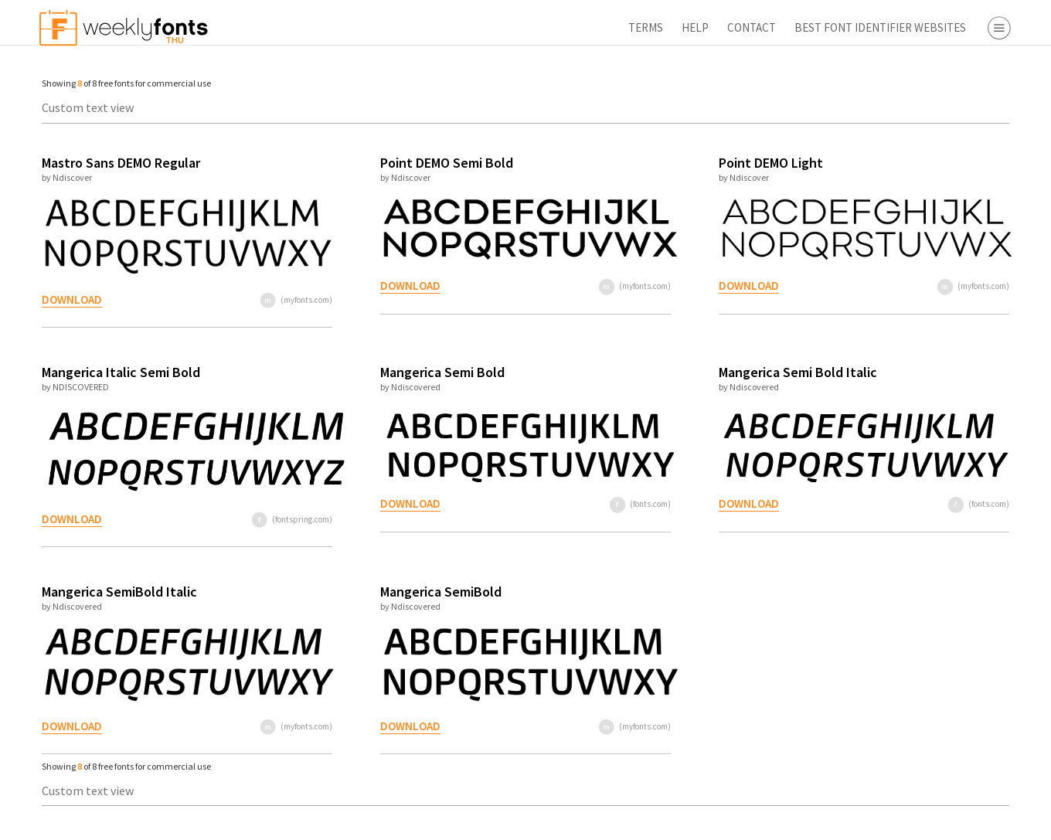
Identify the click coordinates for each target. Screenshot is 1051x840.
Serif (924, 110)
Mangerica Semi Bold (373, 372)
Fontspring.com (954, 404)
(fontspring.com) (242, 519)
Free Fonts (912, 461)
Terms (462, 27)
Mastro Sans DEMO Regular (114, 163)
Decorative (940, 177)
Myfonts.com (946, 337)
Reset (992, 820)
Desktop (934, 257)
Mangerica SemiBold (372, 591)
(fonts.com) (528, 503)
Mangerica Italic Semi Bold (114, 372)
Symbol (932, 199)
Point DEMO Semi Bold (377, 163)
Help (512, 27)
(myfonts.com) (246, 299)
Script (928, 155)
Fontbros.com (949, 381)
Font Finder (914, 483)
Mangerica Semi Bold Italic (668, 372)
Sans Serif (938, 133)
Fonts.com (940, 359)
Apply (904, 820)
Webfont (935, 279)
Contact (568, 27)
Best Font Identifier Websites (697, 27)
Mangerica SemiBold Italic (112, 591)
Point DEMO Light (641, 163)
